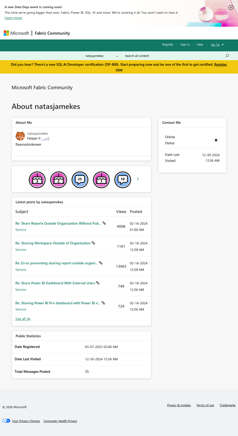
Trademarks (228, 405)
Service (20, 229)
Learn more (13, 17)
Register (167, 44)
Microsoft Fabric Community (42, 87)
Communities (140, 33)
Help (200, 44)
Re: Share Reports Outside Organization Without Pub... (58, 223)
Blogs (161, 33)
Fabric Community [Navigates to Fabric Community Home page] (52, 33)
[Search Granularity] (102, 55)
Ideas (120, 33)
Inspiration (101, 33)
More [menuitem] (177, 33)
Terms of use (205, 405)
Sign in (185, 44)
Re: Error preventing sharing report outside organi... (57, 263)
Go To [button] (215, 44)
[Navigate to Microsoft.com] (16, 33)
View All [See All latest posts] (23, 318)
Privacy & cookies (179, 405)
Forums (81, 33)
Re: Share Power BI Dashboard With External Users (55, 283)
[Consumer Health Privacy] (60, 421)
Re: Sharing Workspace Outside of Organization (53, 243)
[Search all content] (177, 55)
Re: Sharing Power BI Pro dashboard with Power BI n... (58, 303)
